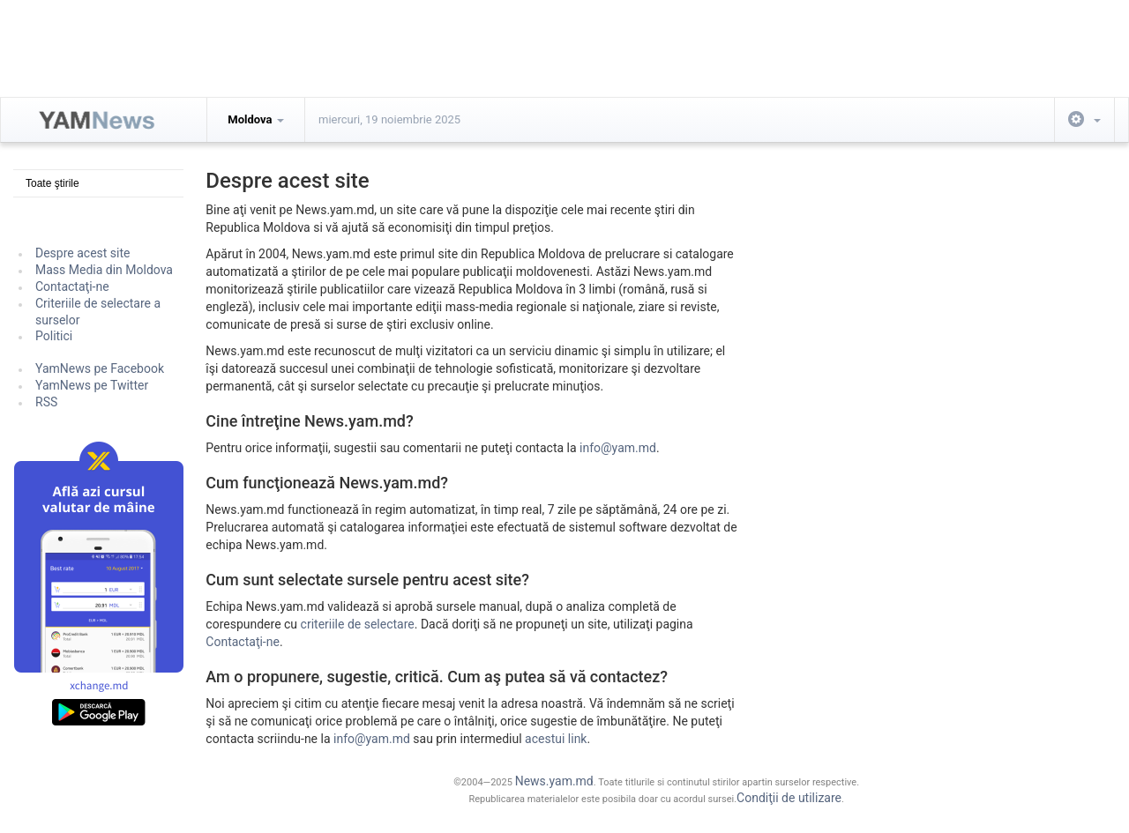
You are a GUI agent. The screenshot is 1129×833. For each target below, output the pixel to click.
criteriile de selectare (358, 624)
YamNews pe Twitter (91, 385)
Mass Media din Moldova (104, 270)
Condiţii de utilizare (788, 798)
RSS (46, 402)
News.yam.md (554, 781)
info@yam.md (617, 448)
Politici (53, 336)
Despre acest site (83, 253)
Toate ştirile (52, 183)
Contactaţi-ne (72, 286)
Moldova (255, 119)
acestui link (556, 739)
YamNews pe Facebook (99, 368)
